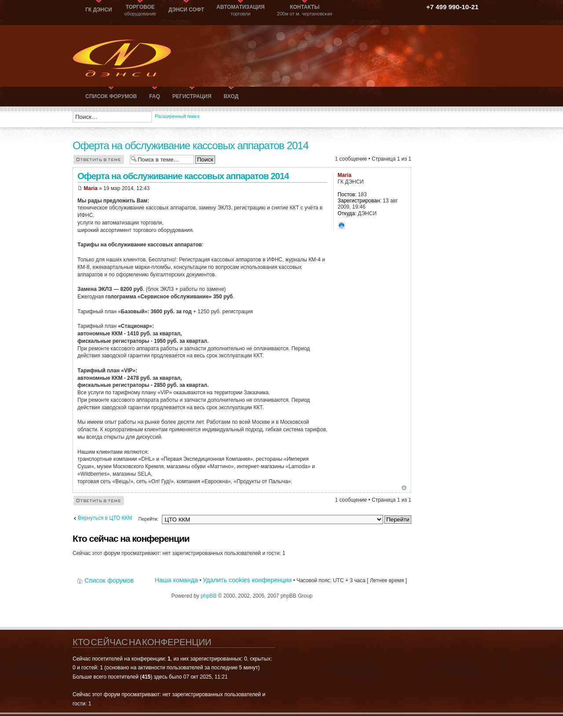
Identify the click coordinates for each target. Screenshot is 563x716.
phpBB (208, 596)
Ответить (99, 159)
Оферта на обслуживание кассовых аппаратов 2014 (190, 145)
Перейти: (148, 518)
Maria (90, 188)
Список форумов (109, 580)
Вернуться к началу (404, 487)
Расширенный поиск (177, 116)
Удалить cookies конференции (247, 580)
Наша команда (176, 580)
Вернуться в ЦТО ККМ (105, 518)
